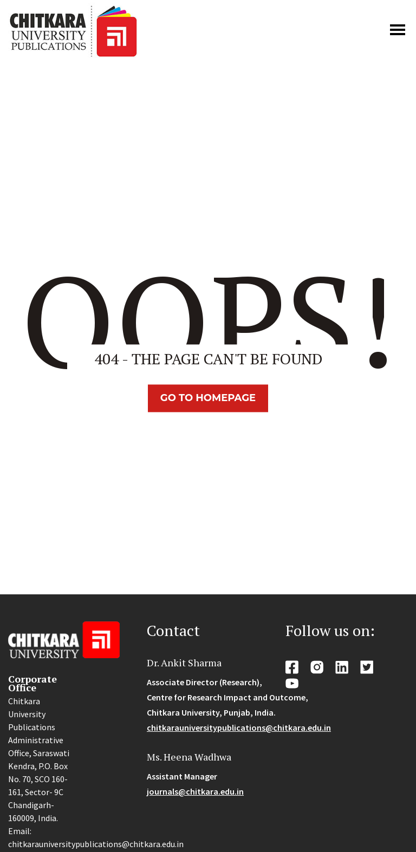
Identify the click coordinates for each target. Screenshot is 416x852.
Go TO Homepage (208, 398)
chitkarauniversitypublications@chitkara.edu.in (239, 727)
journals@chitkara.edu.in (195, 791)
